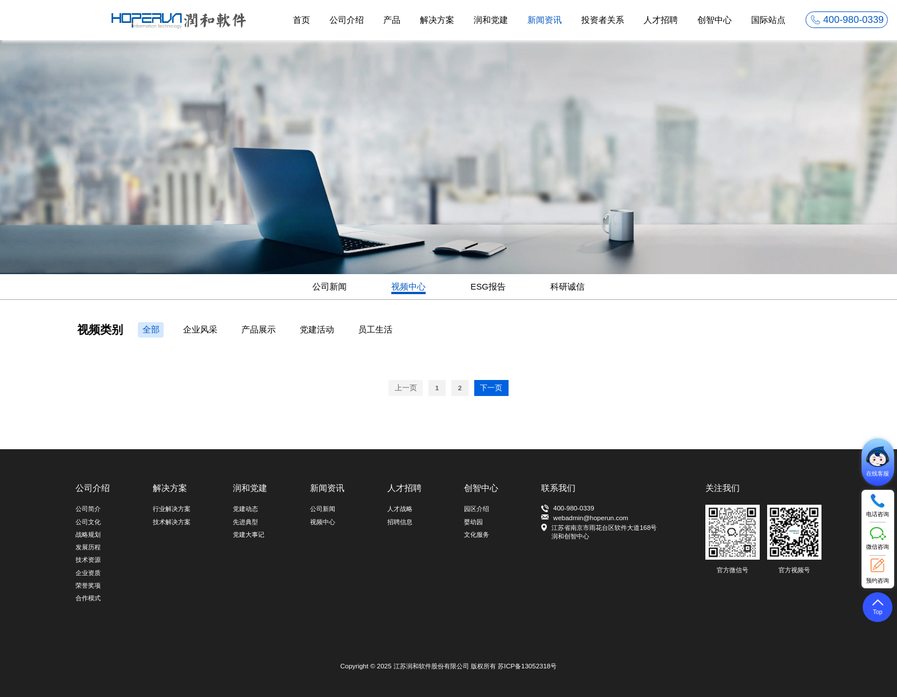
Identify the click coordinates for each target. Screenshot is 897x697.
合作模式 (88, 598)
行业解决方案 (171, 508)
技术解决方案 (171, 521)
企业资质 (88, 572)
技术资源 (88, 559)
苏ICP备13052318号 (527, 666)
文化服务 (476, 534)
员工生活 (375, 329)
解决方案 (437, 20)
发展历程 (88, 547)
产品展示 (258, 329)
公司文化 (88, 521)
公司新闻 (329, 286)
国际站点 (768, 20)
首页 (301, 20)
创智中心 (714, 20)
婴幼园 (473, 521)
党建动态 (245, 508)
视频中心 (408, 286)
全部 (151, 329)
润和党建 (491, 20)
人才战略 (399, 508)
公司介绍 (347, 20)
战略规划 (88, 534)
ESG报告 (488, 286)
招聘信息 (399, 521)
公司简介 (88, 508)
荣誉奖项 (88, 585)
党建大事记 (248, 534)
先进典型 (245, 521)
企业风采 (200, 329)
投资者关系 (602, 20)
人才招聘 (661, 20)
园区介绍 (476, 508)
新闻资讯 (544, 20)
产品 (391, 20)
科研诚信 (567, 286)
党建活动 (317, 329)
